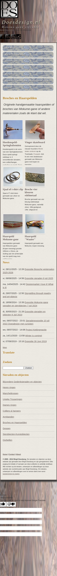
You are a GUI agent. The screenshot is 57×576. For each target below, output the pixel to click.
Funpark (37, 154)
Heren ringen (9, 387)
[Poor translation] (11, 504)
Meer (5, 348)
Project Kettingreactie (36, 330)
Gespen (6, 428)
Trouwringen (11, 61)
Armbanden (8, 417)
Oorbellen (7, 440)
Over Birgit (10, 47)
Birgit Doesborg (7, 30)
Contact (3, 33)
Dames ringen (9, 405)
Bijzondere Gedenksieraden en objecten (22, 382)
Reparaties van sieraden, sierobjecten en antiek (27, 80)
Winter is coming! (33, 335)
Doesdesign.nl (21, 22)
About (18, 454)
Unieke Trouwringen (12, 399)
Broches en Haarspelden (15, 422)
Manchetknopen (10, 393)
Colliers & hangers (12, 411)
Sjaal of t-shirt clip (13, 189)
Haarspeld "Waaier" (30, 238)
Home (5, 454)
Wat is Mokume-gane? (15, 54)
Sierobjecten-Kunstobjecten (16, 434)
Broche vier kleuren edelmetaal (31, 192)
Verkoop (9, 67)
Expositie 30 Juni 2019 (36, 341)
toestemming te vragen (11, 474)
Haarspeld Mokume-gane (10, 238)
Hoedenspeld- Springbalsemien (12, 144)
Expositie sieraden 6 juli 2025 (39, 278)
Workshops (10, 74)
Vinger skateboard (35, 142)
